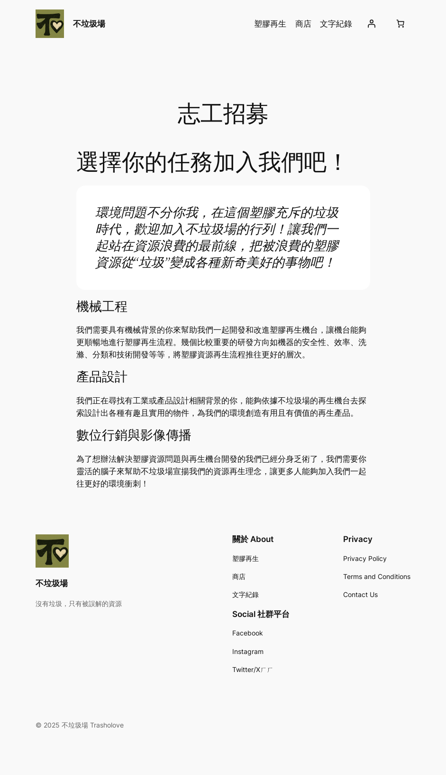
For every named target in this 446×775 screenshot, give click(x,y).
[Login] (372, 24)
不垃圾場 (89, 23)
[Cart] (400, 24)
